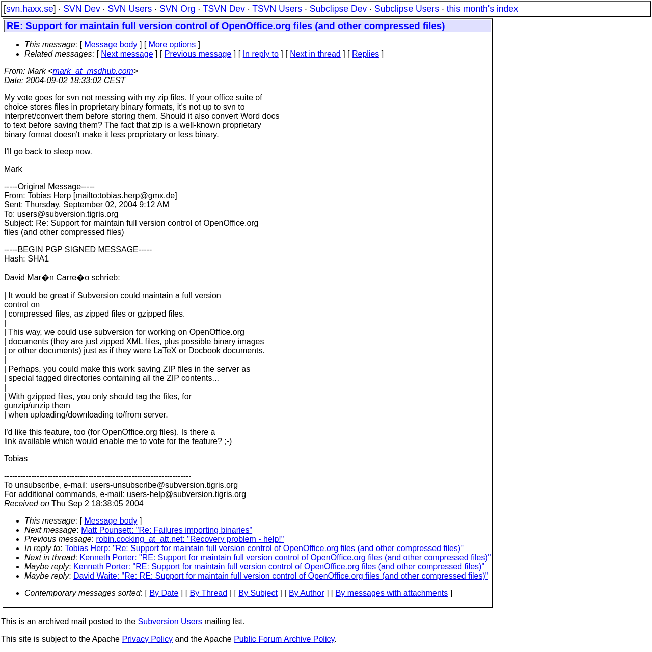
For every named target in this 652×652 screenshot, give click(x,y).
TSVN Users (277, 9)
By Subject (257, 593)
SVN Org (177, 9)
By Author (306, 593)
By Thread (209, 593)
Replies (365, 53)
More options (172, 44)
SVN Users (129, 9)
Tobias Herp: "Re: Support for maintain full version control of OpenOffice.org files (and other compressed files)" (264, 548)
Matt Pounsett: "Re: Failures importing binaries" (166, 530)
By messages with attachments (392, 593)
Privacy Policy (147, 639)
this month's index (482, 9)
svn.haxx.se (29, 9)
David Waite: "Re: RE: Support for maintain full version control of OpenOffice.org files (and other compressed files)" (280, 575)
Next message (127, 53)
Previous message (198, 53)
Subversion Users (170, 621)
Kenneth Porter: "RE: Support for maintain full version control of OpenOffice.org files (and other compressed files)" (285, 557)
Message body (110, 44)
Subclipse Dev (338, 9)
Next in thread (315, 53)
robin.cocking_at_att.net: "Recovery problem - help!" (190, 539)
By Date (163, 593)
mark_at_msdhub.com (93, 71)
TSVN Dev (224, 9)
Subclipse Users (406, 9)
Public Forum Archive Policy (284, 639)
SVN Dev (81, 9)
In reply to (261, 53)
